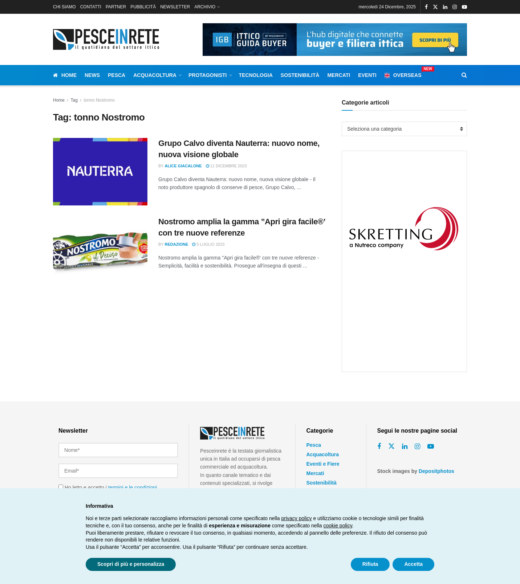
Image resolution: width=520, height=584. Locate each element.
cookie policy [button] (338, 525)
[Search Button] (464, 75)
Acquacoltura (154, 75)
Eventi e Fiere (323, 464)
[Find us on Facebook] (379, 446)
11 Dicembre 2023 (226, 166)
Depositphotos (436, 471)
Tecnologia (256, 75)
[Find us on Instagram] (417, 446)
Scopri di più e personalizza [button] (130, 564)
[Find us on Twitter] (391, 446)
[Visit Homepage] (107, 39)
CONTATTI (90, 6)
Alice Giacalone (183, 166)
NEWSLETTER (175, 6)
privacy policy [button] (296, 518)
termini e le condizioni (132, 485)
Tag (73, 100)
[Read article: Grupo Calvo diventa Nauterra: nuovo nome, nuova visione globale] (100, 171)
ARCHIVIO (204, 6)
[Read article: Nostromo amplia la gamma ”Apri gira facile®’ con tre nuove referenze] (100, 250)
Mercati (338, 75)
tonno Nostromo (99, 100)
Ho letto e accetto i (107, 485)
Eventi (367, 75)
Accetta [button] (413, 564)
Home (65, 75)
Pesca (116, 75)
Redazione (176, 244)
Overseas (403, 74)
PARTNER (116, 6)
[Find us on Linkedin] (404, 446)
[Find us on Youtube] (430, 446)
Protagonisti (207, 75)
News (92, 75)
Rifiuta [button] (370, 564)
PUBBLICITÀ (143, 6)
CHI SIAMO (64, 6)
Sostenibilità (300, 75)
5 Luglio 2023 (208, 244)
